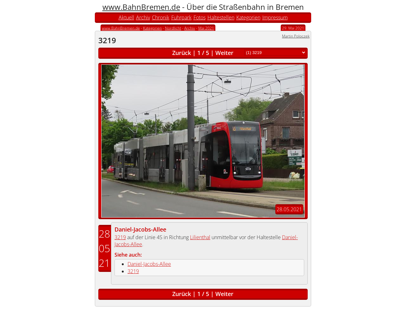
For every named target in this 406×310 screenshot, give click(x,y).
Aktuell (126, 17)
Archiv (143, 17)
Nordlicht (173, 28)
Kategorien (248, 17)
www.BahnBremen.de (141, 7)
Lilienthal (200, 237)
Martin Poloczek (296, 36)
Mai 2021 (206, 28)
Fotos (199, 17)
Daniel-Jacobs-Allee (140, 229)
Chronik (160, 17)
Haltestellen (220, 17)
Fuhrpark (181, 17)
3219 (120, 237)
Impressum (275, 17)
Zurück (181, 53)
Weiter (224, 53)
